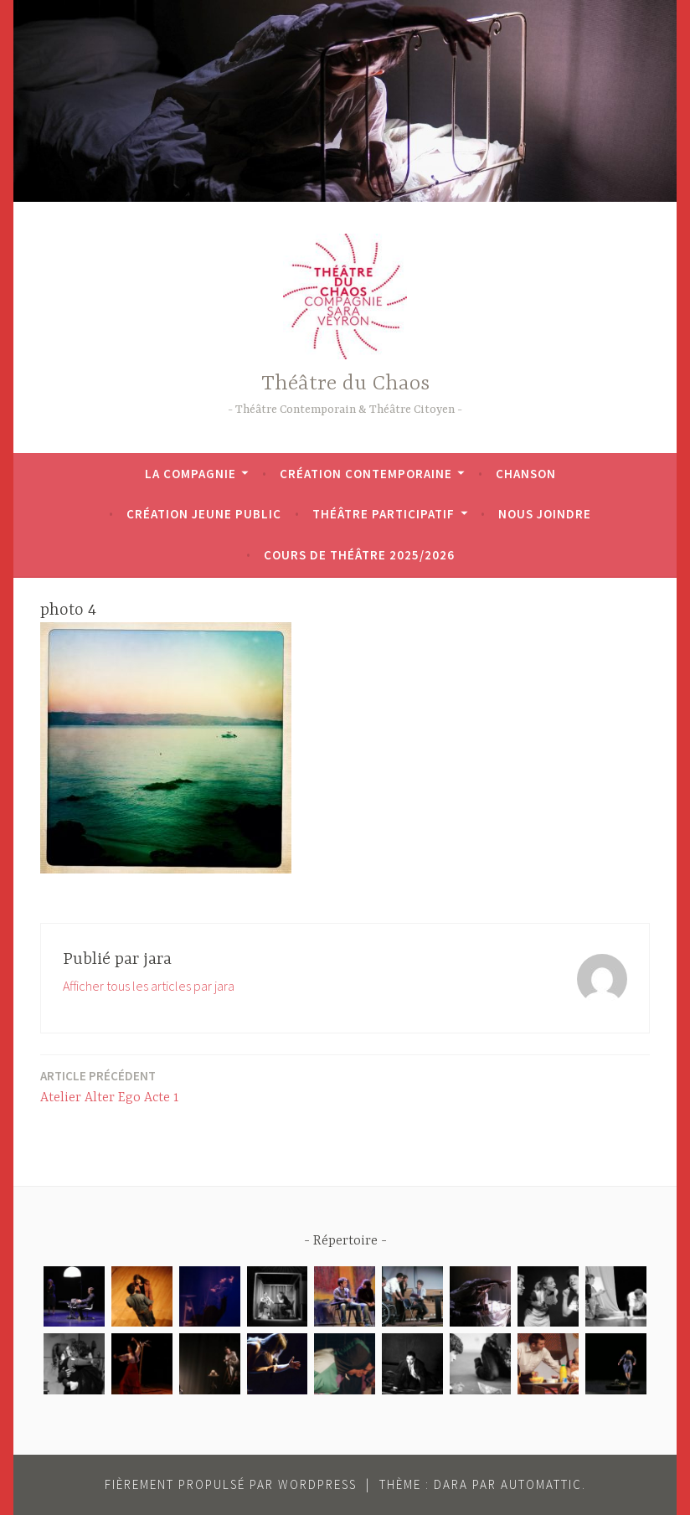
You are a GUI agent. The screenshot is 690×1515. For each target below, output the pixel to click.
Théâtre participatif (383, 514)
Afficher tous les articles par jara (148, 985)
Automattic (541, 1484)
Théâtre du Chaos (345, 384)
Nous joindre (544, 514)
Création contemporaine (366, 474)
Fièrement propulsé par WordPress (231, 1484)
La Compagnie (190, 474)
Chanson (526, 474)
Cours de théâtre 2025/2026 (359, 555)
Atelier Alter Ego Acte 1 (109, 1085)
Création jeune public (203, 514)
